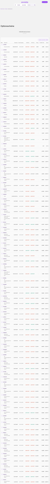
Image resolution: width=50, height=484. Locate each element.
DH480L (4, 278)
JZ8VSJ (4, 317)
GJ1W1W (5, 49)
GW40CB (5, 189)
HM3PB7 (4, 108)
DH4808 (4, 382)
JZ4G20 (4, 149)
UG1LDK (4, 94)
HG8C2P (4, 117)
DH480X (4, 164)
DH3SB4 (4, 306)
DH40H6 (4, 405)
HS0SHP (4, 126)
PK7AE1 (4, 222)
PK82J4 (4, 432)
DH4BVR (5, 344)
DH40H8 (4, 443)
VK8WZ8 (5, 332)
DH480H (4, 284)
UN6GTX (4, 474)
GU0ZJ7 (4, 410)
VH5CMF (5, 209)
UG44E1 (4, 74)
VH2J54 (4, 136)
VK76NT (4, 322)
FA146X (4, 290)
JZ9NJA (4, 361)
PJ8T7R (4, 479)
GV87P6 (4, 83)
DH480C (4, 415)
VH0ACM (5, 376)
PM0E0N (4, 143)
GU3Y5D (4, 154)
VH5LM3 (4, 198)
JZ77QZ (4, 371)
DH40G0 (4, 227)
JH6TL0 (4, 253)
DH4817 (4, 171)
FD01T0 (4, 243)
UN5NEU (4, 194)
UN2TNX (4, 248)
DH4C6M (5, 296)
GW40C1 (5, 232)
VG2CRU (4, 103)
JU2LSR (4, 469)
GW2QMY (5, 349)
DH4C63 (4, 464)
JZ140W (4, 44)
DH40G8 (4, 237)
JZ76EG (4, 422)
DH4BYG (4, 427)
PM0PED (4, 301)
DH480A (4, 388)
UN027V (4, 112)
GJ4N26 (4, 69)
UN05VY (4, 55)
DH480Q (4, 264)
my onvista (24, 5)
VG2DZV (4, 366)
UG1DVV (4, 121)
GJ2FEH (4, 64)
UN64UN (4, 59)
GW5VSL (5, 258)
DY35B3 (4, 130)
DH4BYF (4, 394)
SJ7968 (4, 89)
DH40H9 (4, 453)
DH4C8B (5, 448)
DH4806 (4, 337)
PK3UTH (4, 437)
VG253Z (4, 98)
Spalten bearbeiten (43, 39)
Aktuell (18, 5)
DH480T (4, 182)
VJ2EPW (4, 270)
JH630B (4, 327)
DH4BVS (4, 458)
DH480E (4, 354)
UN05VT (4, 79)
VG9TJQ (4, 159)
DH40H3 (4, 311)
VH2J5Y (4, 214)
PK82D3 (4, 177)
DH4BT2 (4, 400)
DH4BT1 (4, 204)
